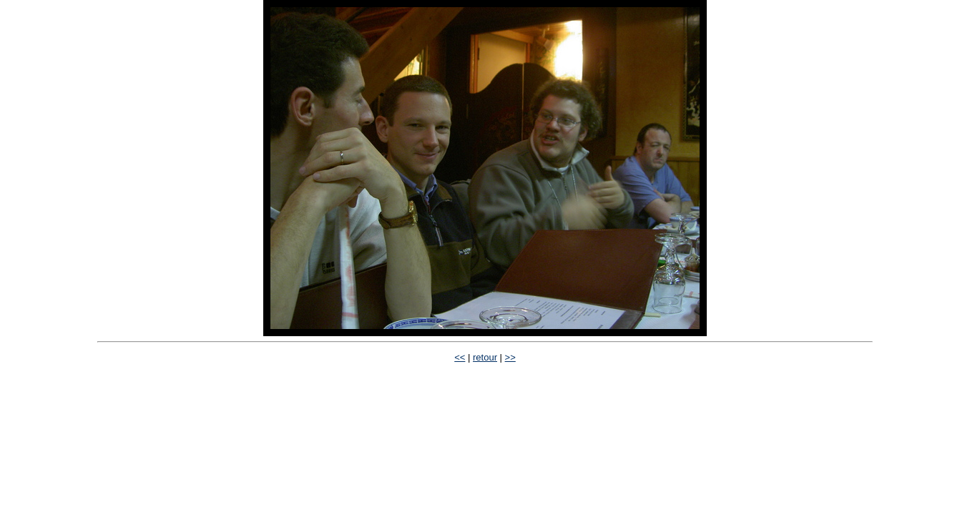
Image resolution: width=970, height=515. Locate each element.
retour (485, 357)
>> (510, 357)
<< (459, 357)
